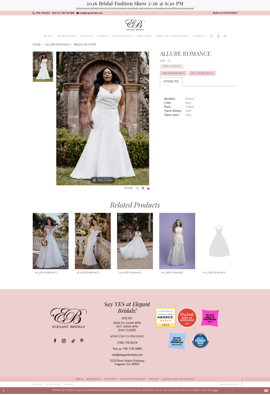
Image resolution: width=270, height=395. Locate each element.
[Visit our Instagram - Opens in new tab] (64, 342)
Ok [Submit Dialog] (265, 391)
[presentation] (51, 242)
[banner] (135, 26)
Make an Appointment (181, 80)
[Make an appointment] (225, 14)
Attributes (171, 100)
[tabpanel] (43, 69)
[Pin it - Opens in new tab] (143, 189)
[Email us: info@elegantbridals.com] (90, 14)
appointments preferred (127, 337)
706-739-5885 (132, 350)
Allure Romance (57, 46)
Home (37, 46)
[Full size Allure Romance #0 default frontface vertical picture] (102, 119)
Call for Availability (180, 91)
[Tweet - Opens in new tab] (137, 189)
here (215, 391)
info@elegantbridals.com (127, 356)
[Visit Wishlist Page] (211, 37)
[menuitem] (41, 14)
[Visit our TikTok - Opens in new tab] (73, 342)
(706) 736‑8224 (127, 344)
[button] (218, 38)
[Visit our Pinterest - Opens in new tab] (81, 342)
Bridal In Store (85, 46)
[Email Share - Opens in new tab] (148, 190)
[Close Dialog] (4, 391)
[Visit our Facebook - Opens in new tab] (55, 342)
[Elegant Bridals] (68, 319)
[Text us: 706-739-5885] (63, 14)
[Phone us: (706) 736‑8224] (41, 14)
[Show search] (225, 38)
